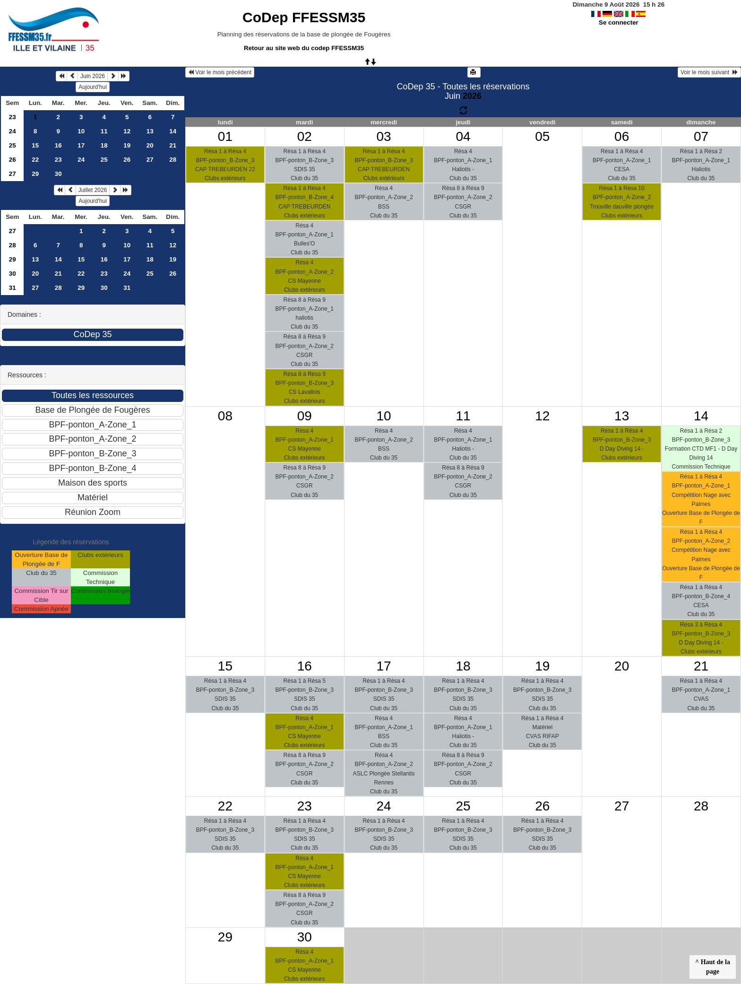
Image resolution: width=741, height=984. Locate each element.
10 (81, 131)
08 (225, 416)
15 (35, 145)
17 (81, 145)
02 (304, 136)
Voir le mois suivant (709, 72)
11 (104, 131)
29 (35, 173)
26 (12, 159)
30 (58, 173)
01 (225, 136)
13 (150, 131)
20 (150, 145)
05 (542, 136)
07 (701, 136)
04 (463, 136)
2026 (472, 96)
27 (150, 159)
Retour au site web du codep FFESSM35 (304, 48)
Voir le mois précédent (219, 72)
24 (12, 131)
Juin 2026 (92, 76)
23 (12, 117)
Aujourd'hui (92, 87)
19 (126, 145)
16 (58, 145)
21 (172, 145)
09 (304, 416)
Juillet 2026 (92, 190)
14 (172, 131)
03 (384, 136)
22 (35, 159)
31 (12, 287)
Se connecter (618, 22)
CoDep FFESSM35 (303, 17)
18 (104, 145)
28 (172, 159)
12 (126, 131)
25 (12, 145)
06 (621, 136)
